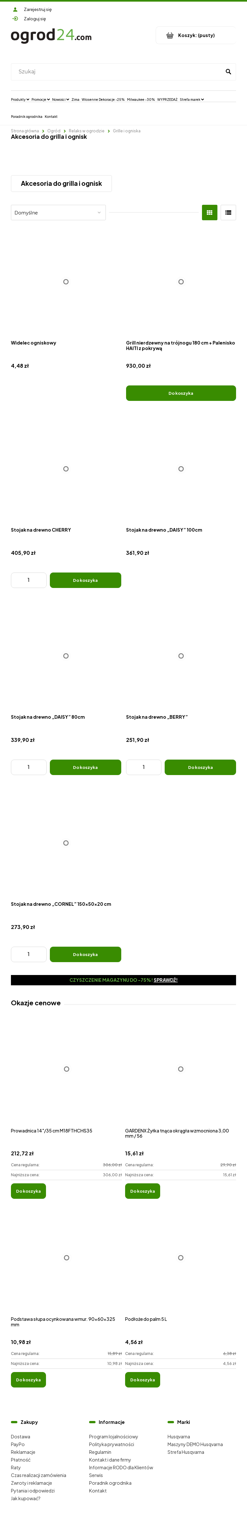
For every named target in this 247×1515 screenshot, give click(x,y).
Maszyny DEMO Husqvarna (195, 1444)
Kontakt (98, 1490)
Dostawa (20, 1436)
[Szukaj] (228, 71)
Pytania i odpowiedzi (33, 1490)
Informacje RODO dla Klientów (121, 1467)
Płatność (21, 1460)
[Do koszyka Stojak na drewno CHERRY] (85, 580)
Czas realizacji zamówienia (38, 1475)
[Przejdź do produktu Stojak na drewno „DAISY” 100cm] (181, 469)
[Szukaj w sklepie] (117, 72)
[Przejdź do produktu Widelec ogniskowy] (66, 282)
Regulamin (100, 1452)
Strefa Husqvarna (186, 1452)
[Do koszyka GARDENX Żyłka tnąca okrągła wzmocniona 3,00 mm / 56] (142, 1191)
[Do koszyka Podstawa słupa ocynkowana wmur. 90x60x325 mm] (28, 1379)
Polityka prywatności (111, 1444)
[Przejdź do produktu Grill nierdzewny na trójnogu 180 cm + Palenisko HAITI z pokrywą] (181, 282)
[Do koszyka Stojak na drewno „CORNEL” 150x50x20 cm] (85, 954)
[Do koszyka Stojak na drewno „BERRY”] (200, 767)
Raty (16, 1467)
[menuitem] (20, 99)
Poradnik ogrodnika (110, 1483)
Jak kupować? (26, 1498)
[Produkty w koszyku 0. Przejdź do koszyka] (196, 35)
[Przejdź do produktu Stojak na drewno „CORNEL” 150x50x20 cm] (66, 843)
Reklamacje (23, 1452)
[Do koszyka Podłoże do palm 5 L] (142, 1379)
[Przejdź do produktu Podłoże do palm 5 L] (180, 1264)
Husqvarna (179, 1436)
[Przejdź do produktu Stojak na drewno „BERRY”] (181, 656)
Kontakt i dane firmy (110, 1460)
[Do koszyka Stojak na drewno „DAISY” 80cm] (85, 767)
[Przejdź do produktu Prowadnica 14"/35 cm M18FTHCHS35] (66, 1076)
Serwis (96, 1475)
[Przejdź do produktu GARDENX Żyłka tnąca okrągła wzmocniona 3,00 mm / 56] (180, 1076)
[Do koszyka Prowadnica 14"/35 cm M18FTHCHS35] (28, 1191)
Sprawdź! (166, 980)
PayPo (18, 1444)
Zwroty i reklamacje (31, 1483)
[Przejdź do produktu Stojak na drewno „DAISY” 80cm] (66, 656)
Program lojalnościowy (113, 1436)
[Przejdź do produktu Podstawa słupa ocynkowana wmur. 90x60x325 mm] (66, 1264)
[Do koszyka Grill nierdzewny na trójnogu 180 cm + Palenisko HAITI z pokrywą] (181, 393)
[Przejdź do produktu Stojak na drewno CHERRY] (66, 469)
